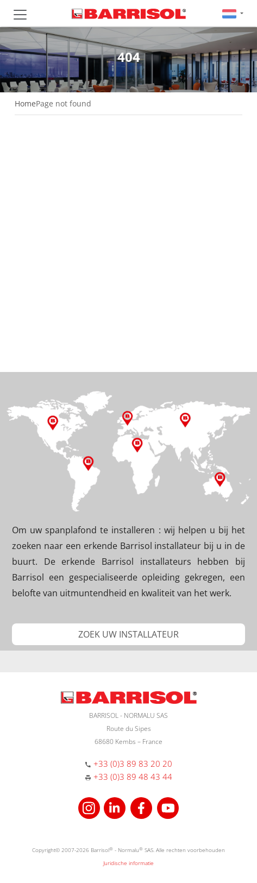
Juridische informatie (128, 863)
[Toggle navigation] (20, 14)
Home (25, 103)
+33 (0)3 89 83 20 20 (132, 763)
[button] (233, 13)
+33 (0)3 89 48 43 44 (132, 776)
